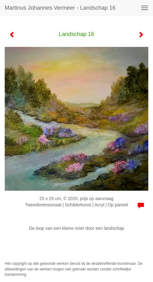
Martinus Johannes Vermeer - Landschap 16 (60, 8)
